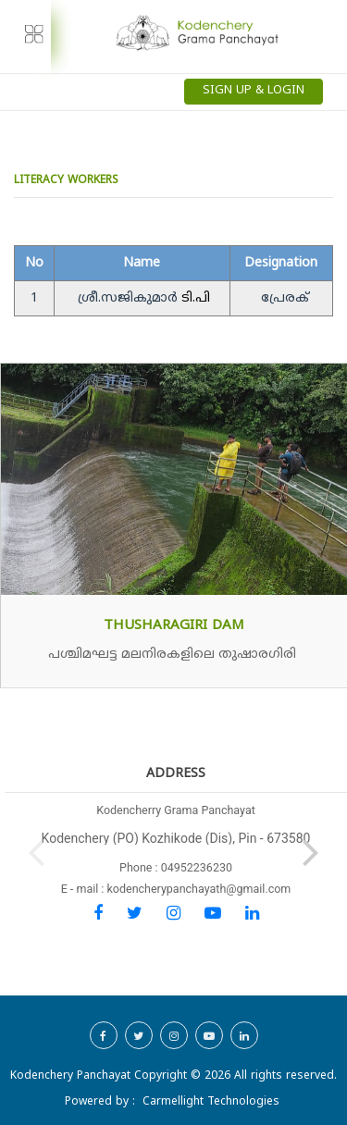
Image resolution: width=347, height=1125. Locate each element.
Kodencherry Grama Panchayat (175, 810)
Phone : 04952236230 (175, 867)
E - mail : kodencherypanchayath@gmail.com (176, 889)
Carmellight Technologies (211, 1102)
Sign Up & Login (253, 90)
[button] (311, 848)
